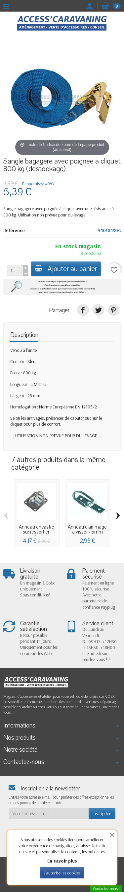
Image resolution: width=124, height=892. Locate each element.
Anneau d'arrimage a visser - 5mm (87, 530)
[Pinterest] (113, 310)
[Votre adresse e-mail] (49, 813)
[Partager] (83, 310)
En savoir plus (62, 861)
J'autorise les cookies (62, 873)
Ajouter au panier (66, 269)
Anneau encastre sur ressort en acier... (36, 532)
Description (24, 335)
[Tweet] (98, 310)
